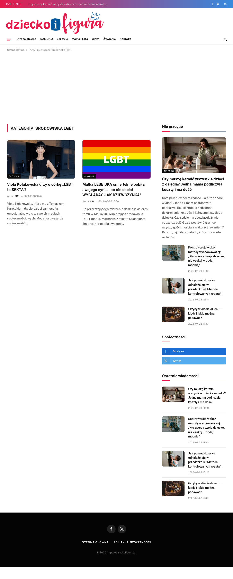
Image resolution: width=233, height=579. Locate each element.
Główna (14, 176)
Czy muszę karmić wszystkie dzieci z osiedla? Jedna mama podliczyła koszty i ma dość (69, 4)
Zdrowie (62, 38)
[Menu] (9, 39)
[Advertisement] (116, 87)
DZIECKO (46, 38)
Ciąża (95, 38)
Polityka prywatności (132, 542)
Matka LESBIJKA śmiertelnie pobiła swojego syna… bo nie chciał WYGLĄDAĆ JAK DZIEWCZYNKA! (113, 189)
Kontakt (125, 38)
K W (92, 201)
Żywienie (109, 38)
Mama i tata (80, 38)
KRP (17, 196)
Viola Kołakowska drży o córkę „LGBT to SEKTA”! (40, 187)
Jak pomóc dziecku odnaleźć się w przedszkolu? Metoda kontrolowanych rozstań (204, 287)
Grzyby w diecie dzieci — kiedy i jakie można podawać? (205, 313)
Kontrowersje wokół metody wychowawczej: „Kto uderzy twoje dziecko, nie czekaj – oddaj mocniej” (206, 256)
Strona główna (26, 38)
